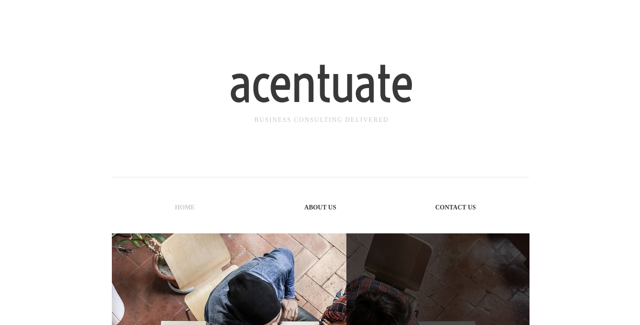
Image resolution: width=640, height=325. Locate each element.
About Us (320, 207)
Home (185, 207)
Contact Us (455, 207)
